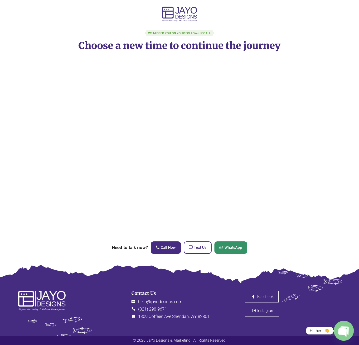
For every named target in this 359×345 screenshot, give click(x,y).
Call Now (168, 247)
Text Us (200, 247)
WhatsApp (233, 247)
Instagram (265, 310)
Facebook (265, 296)
